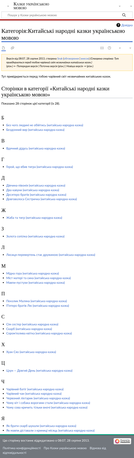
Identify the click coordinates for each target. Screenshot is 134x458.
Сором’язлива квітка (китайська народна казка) (39, 333)
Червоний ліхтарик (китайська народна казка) (38, 398)
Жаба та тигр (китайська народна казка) (34, 217)
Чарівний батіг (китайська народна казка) (35, 389)
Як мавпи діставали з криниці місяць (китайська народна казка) (50, 430)
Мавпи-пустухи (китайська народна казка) (35, 282)
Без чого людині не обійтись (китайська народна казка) (44, 125)
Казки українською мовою (31, 5)
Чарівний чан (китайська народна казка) (34, 393)
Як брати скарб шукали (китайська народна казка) (41, 426)
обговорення (71, 58)
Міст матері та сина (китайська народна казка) (38, 278)
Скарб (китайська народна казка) (29, 329)
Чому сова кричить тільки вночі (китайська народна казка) (46, 407)
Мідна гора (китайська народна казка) (32, 273)
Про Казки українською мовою (65, 448)
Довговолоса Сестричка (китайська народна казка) (41, 199)
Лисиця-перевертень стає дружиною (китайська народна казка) (50, 254)
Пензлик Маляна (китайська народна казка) (36, 301)
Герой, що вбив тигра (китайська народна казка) (39, 166)
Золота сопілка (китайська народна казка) (35, 236)
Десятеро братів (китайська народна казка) (36, 194)
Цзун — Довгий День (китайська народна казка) (39, 370)
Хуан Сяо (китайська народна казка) (31, 352)
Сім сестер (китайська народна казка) (32, 324)
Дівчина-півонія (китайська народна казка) (35, 185)
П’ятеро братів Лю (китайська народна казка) (37, 305)
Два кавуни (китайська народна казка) (32, 190)
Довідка (127, 25)
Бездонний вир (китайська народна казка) (35, 129)
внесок (85, 58)
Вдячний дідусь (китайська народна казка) (35, 148)
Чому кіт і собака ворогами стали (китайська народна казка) (48, 403)
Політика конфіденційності (22, 448)
